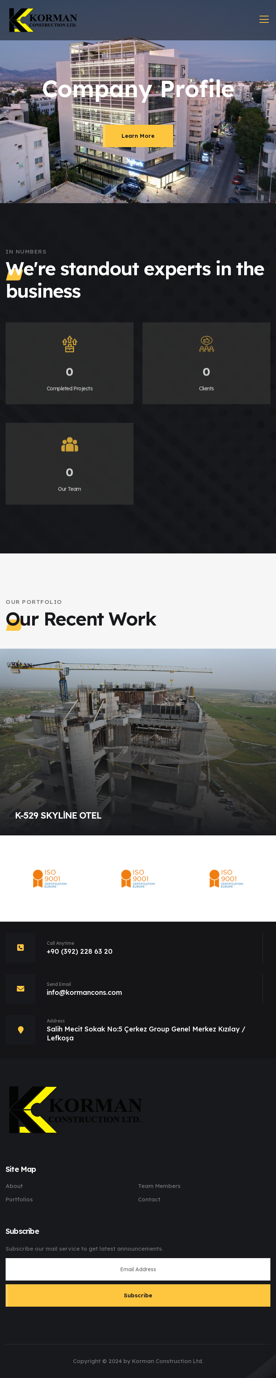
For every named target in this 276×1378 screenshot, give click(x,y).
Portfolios (19, 1199)
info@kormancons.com (84, 992)
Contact (149, 1199)
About (14, 1185)
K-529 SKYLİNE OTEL (58, 815)
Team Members (159, 1185)
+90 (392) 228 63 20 (80, 951)
